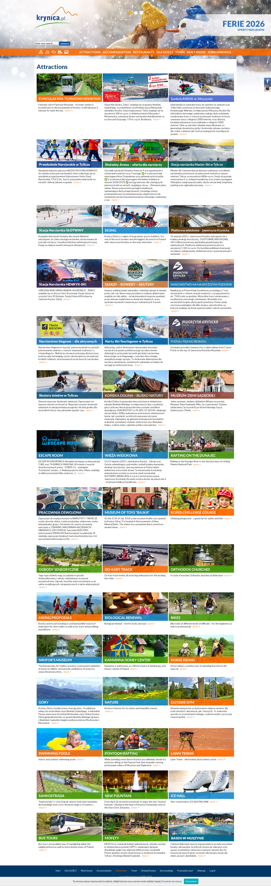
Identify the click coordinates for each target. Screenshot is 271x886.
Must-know (196, 52)
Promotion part (185, 870)
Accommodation (117, 52)
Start (58, 870)
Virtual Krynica (148, 870)
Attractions (90, 52)
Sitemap (201, 870)
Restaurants (143, 52)
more (67, 110)
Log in (213, 870)
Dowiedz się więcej (172, 881)
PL (232, 3)
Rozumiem (191, 881)
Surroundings (219, 52)
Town (180, 52)
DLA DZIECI (165, 52)
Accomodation (104, 870)
